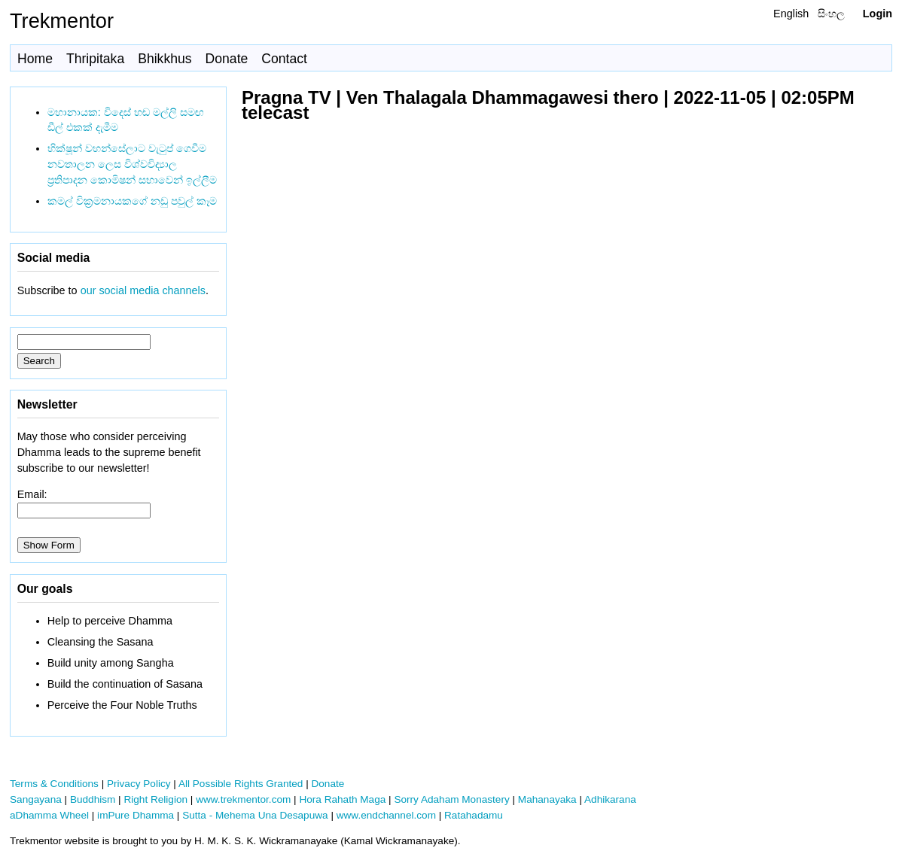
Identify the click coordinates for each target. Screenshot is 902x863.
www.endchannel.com (386, 815)
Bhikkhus (164, 58)
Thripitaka (95, 58)
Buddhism (92, 799)
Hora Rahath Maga (342, 799)
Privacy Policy (139, 783)
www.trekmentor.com (243, 799)
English (791, 14)
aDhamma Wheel (49, 815)
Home (35, 58)
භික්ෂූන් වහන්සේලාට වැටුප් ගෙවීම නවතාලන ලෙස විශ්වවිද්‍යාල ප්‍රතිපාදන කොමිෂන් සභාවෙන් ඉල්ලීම (132, 164)
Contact (284, 58)
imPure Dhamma (135, 815)
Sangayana (36, 799)
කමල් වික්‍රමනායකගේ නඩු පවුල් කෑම (132, 201)
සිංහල (831, 14)
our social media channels (143, 290)
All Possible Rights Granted (240, 783)
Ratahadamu (473, 815)
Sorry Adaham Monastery (451, 799)
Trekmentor (62, 20)
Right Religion (155, 799)
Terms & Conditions (54, 783)
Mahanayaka (547, 799)
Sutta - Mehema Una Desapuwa (255, 815)
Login (877, 14)
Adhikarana (610, 799)
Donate (227, 58)
